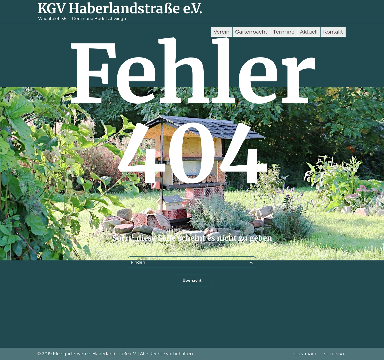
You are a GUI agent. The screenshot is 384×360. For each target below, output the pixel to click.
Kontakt (305, 353)
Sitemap (335, 353)
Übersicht (192, 280)
